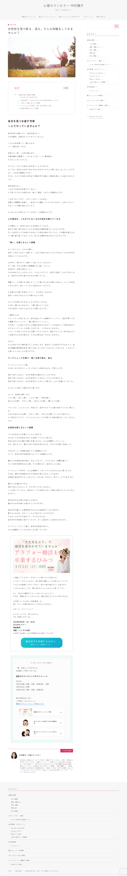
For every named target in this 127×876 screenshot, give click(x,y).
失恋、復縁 (94, 50)
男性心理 (93, 53)
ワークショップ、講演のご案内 (98, 105)
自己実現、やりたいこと (96, 69)
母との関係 (94, 56)
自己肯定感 (92, 87)
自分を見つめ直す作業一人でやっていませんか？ (28, 96)
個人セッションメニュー (47, 17)
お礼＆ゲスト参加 (96, 109)
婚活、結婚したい (96, 47)
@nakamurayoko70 (29, 772)
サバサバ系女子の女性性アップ (100, 64)
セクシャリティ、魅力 (95, 61)
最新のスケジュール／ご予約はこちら (30, 704)
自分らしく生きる (96, 79)
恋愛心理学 (12, 24)
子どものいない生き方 (97, 73)
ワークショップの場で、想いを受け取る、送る (36, 106)
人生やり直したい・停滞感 (98, 82)
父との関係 (94, 44)
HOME (10, 871)
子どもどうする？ (96, 76)
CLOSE (66, 88)
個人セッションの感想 (95, 95)
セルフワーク (94, 91)
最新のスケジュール (28, 17)
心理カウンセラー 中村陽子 (63, 5)
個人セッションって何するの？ (69, 17)
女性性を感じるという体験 (29, 108)
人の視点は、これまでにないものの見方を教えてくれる (39, 100)
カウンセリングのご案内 (96, 100)
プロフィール (88, 17)
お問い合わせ (100, 17)
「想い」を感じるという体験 (30, 103)
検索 (116, 26)
